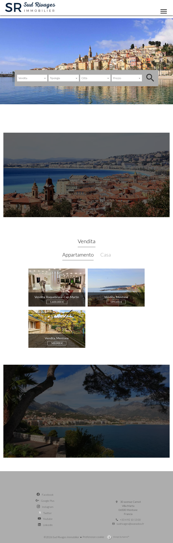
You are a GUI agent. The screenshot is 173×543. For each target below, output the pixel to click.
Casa (105, 254)
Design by (121, 537)
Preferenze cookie (93, 536)
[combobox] (32, 78)
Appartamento (78, 254)
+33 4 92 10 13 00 (130, 519)
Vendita (86, 241)
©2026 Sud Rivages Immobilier (61, 537)
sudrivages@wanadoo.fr (130, 523)
